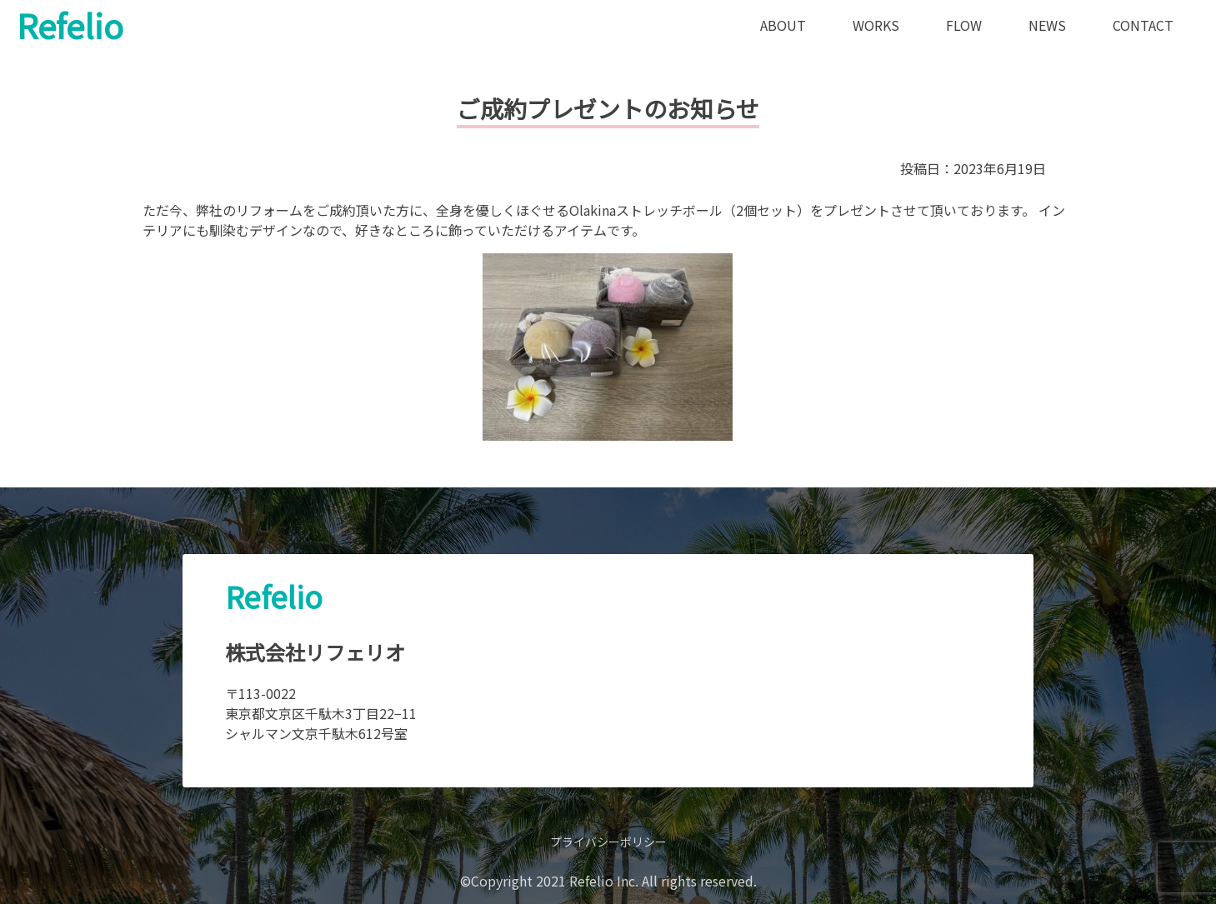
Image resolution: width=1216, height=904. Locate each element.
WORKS (876, 25)
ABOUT (783, 25)
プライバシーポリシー (608, 841)
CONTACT (1143, 25)
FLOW (964, 25)
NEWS (1047, 25)
